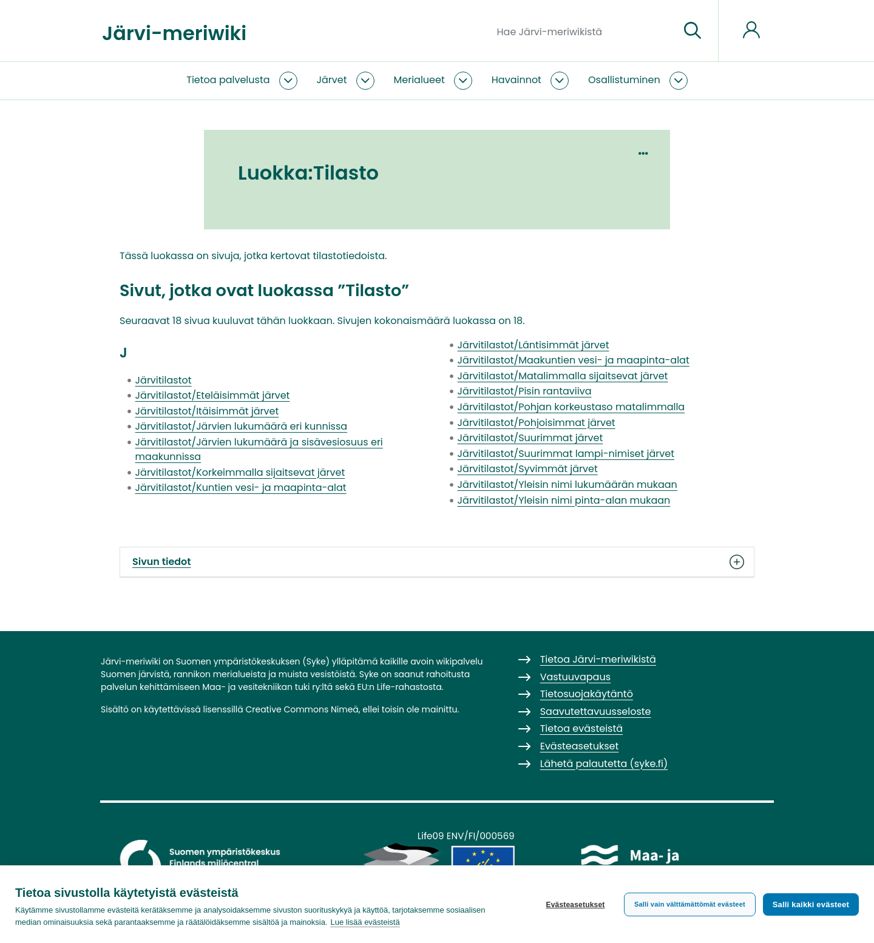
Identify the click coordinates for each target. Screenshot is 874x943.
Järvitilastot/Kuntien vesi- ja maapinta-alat (241, 488)
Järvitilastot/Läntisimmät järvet (533, 345)
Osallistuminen (624, 80)
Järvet (332, 80)
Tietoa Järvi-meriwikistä (598, 659)
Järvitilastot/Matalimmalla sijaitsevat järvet (563, 376)
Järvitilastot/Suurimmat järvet (530, 438)
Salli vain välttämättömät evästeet (688, 903)
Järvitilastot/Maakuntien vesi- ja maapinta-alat (573, 360)
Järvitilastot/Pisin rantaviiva (525, 391)
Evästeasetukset (573, 904)
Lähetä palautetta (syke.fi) (604, 764)
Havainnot (516, 80)
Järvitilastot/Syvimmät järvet (528, 469)
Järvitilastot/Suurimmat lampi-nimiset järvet (566, 454)
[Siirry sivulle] (692, 31)
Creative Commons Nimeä (301, 709)
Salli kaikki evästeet (811, 903)
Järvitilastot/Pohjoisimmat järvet (536, 423)
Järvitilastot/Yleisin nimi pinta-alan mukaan (564, 500)
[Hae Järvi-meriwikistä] (583, 31)
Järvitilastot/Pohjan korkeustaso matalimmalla (571, 407)
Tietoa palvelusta (227, 80)
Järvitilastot (163, 380)
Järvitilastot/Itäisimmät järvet (207, 411)
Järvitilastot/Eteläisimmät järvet (212, 395)
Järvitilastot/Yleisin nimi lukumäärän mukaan (567, 485)
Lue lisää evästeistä (364, 922)
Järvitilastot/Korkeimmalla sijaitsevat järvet (240, 472)
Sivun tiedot (437, 562)
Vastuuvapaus (575, 677)
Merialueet (419, 80)
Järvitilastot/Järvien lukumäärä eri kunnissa (241, 426)
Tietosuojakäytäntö (586, 694)
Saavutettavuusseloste (595, 711)
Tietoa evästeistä (581, 728)
